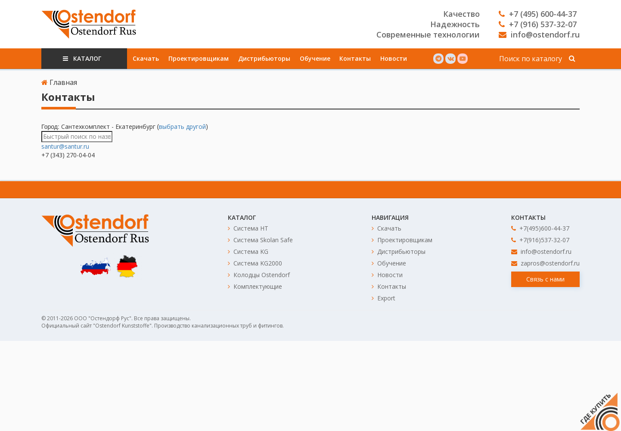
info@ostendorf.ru (539, 34)
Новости (393, 58)
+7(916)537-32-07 (540, 240)
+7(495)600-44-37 (540, 228)
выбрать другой (182, 126)
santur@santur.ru (65, 146)
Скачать (146, 58)
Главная (59, 82)
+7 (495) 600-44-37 (538, 14)
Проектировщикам (198, 58)
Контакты (355, 58)
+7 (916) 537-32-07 (538, 24)
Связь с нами (545, 279)
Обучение (315, 58)
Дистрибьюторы (264, 58)
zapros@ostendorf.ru (545, 263)
